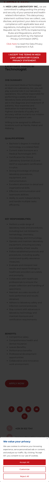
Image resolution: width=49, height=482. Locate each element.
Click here (12, 44)
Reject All (24, 476)
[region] (24, 459)
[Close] (47, 438)
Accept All (24, 462)
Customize (25, 469)
